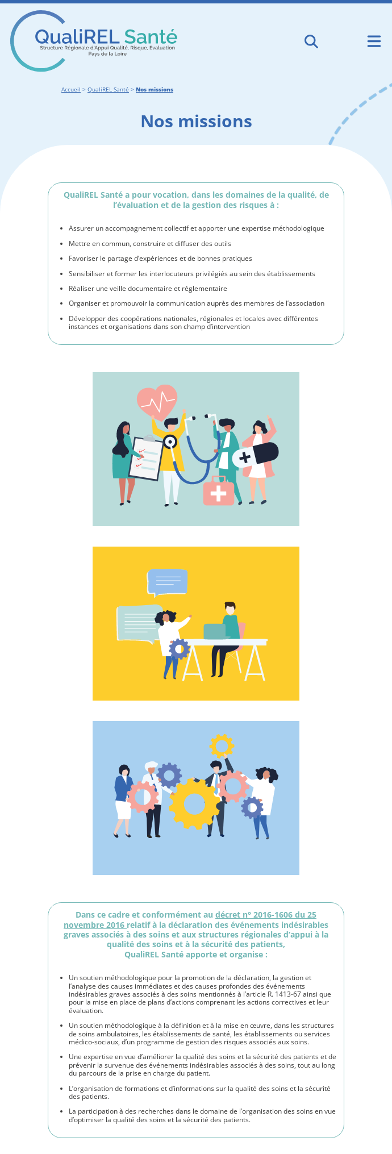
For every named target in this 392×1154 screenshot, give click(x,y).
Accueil (71, 89)
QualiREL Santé (108, 89)
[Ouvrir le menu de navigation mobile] (374, 41)
